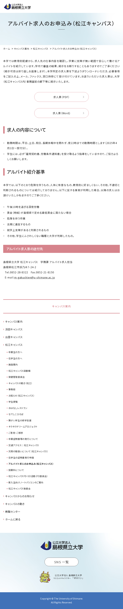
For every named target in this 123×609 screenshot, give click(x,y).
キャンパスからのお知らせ (20, 496)
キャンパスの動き (15, 504)
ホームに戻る (12, 519)
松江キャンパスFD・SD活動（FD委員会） (28, 476)
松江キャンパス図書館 (19, 370)
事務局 (12, 389)
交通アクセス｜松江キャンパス (23, 445)
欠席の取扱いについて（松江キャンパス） (28, 451)
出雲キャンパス (13, 337)
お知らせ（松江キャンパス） (21, 395)
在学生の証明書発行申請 (21, 457)
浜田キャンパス (13, 329)
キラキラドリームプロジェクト (22, 426)
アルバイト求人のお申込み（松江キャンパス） (31, 463)
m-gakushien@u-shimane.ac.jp (34, 277)
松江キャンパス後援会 (19, 488)
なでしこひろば (16, 414)
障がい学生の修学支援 (20, 420)
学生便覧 (13, 401)
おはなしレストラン (17, 408)
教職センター (12, 511)
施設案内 (13, 364)
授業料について (16, 470)
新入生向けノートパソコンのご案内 (25, 482)
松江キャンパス (13, 345)
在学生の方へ (15, 358)
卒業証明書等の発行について (23, 439)
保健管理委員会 (16, 377)
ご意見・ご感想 (15, 432)
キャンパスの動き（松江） (20, 383)
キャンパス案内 (61, 306)
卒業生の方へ (15, 352)
